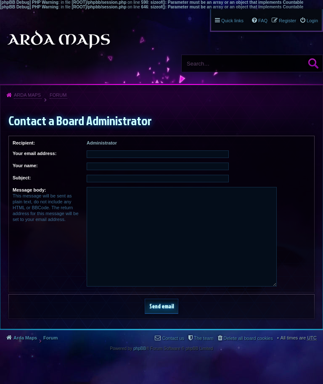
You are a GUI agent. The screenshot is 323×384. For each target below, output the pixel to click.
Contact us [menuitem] (173, 338)
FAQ (262, 20)
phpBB (139, 348)
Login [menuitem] (312, 20)
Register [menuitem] (287, 20)
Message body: (29, 189)
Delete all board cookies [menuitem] (248, 338)
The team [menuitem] (203, 338)
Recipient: (24, 142)
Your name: (25, 165)
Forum (58, 94)
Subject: (22, 177)
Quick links (232, 20)
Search (313, 63)
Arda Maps (27, 94)
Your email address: (34, 153)
